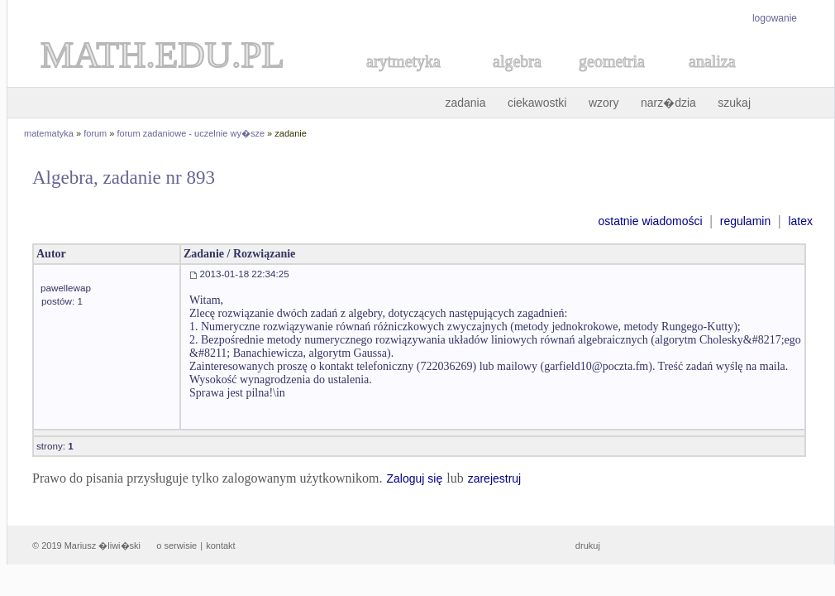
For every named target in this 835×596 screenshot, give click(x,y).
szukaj (734, 102)
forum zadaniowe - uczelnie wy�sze (191, 133)
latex (800, 221)
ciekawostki (537, 102)
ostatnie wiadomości (650, 221)
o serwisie (176, 545)
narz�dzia (668, 102)
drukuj (587, 545)
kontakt (220, 545)
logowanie (774, 18)
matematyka (49, 133)
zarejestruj (495, 478)
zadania (465, 102)
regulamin (745, 221)
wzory (604, 102)
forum (95, 133)
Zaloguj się (414, 478)
